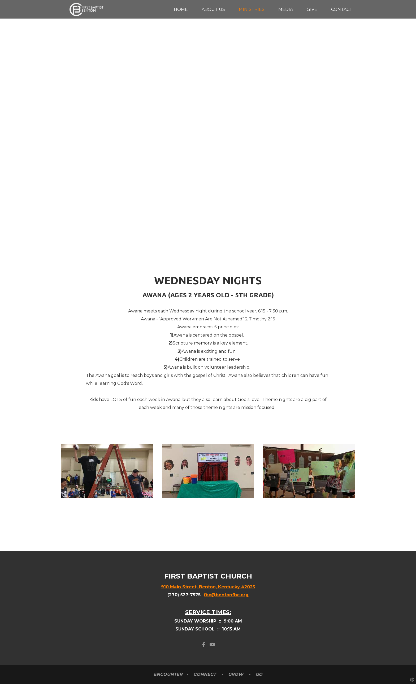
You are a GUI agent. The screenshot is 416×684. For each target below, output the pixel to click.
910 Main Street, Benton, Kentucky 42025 (208, 586)
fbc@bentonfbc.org (226, 594)
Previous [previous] (9, 129)
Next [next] (407, 129)
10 (239, 235)
